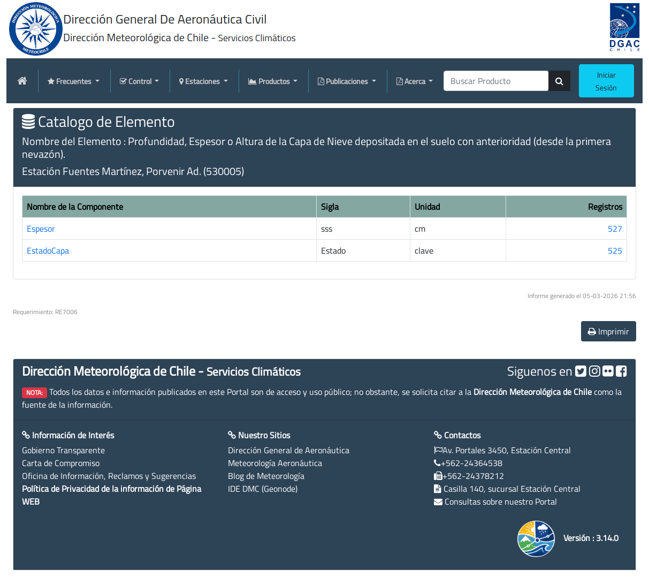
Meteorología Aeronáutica (275, 462)
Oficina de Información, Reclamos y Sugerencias (109, 475)
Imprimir (608, 331)
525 (615, 250)
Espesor (41, 228)
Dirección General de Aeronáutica (288, 450)
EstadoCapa (48, 250)
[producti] (496, 81)
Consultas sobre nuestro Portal (501, 501)
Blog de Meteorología (266, 475)
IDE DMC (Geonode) (262, 488)
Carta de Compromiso (61, 462)
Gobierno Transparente (63, 450)
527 (615, 228)
